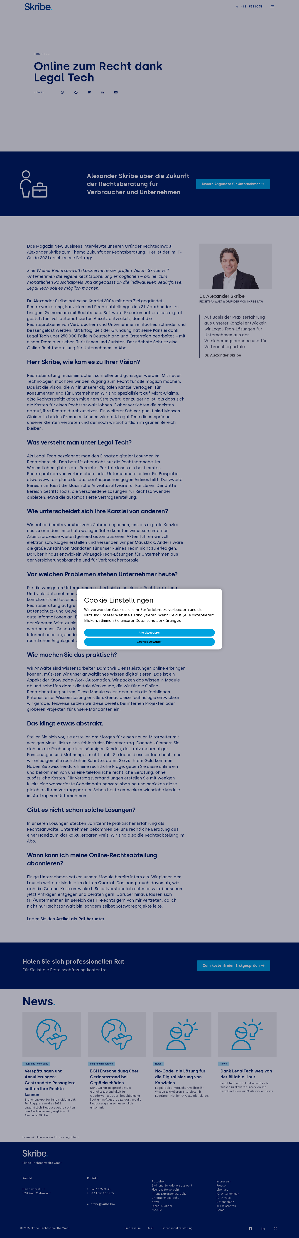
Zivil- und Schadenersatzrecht (172, 1185)
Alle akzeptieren (149, 632)
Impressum (223, 1181)
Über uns (222, 1190)
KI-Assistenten (226, 1206)
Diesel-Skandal (162, 1206)
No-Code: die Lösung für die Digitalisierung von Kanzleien (180, 1077)
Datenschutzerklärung (177, 1228)
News (158, 1064)
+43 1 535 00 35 (100, 1189)
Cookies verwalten (149, 641)
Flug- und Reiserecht (36, 1064)
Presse (221, 1185)
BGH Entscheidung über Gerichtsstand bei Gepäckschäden (114, 1077)
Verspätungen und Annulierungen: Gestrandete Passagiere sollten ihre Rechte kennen (50, 1083)
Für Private (223, 1198)
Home (26, 1137)
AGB (150, 1228)
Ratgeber (158, 1181)
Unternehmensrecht (165, 1198)
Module (157, 1210)
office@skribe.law (103, 1204)
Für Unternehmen (227, 1194)
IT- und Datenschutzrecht (169, 1194)
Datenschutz (225, 1202)
